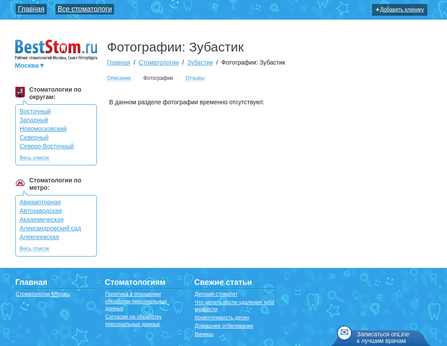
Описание (119, 78)
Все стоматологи (85, 9)
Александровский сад (50, 228)
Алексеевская (39, 236)
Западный (34, 119)
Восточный (35, 111)
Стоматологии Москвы (43, 294)
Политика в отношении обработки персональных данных (136, 301)
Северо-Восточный (47, 146)
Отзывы (195, 78)
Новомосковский (43, 128)
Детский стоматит (216, 294)
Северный (34, 137)
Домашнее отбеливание (224, 326)
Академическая (42, 219)
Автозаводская (41, 210)
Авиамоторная (40, 202)
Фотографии (158, 78)
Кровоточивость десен (222, 318)
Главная (31, 9)
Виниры (204, 334)
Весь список (34, 158)
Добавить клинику (400, 10)
